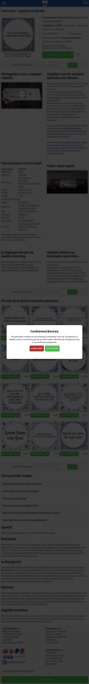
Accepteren (52, 348)
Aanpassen (36, 348)
